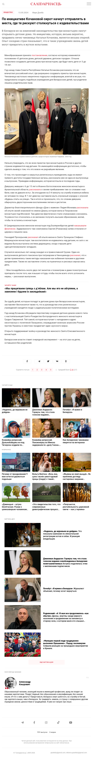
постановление (39, 55)
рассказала (35, 189)
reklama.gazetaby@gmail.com (76, 752)
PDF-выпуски (42, 732)
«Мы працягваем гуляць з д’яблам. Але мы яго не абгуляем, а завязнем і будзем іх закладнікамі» (41, 290)
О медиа (52, 732)
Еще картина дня (46, 662)
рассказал (33, 237)
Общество (8, 12)
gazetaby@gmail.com (58, 752)
